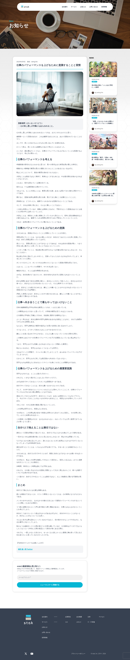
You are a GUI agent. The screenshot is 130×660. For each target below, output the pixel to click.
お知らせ (83, 7)
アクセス (101, 616)
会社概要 (79, 616)
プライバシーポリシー (78, 654)
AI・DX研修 (91, 622)
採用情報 (104, 7)
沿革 (89, 616)
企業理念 (68, 616)
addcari (78, 622)
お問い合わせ (93, 7)
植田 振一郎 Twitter (25, 549)
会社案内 (64, 7)
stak (66, 622)
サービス (74, 7)
